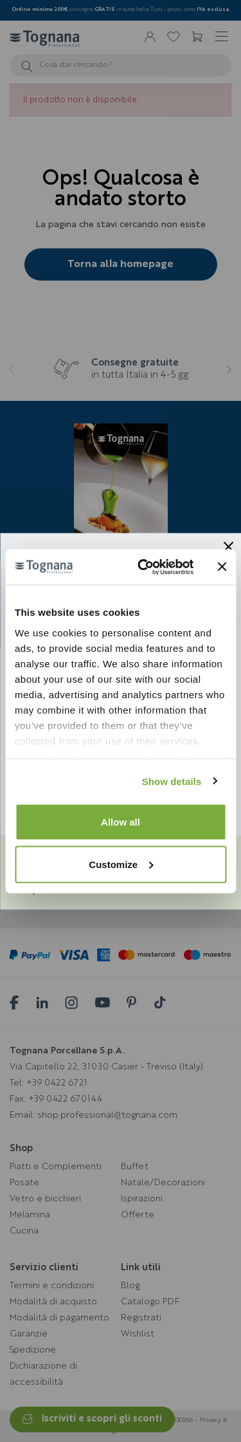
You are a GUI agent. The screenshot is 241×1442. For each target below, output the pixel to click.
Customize (121, 863)
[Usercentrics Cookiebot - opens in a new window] (143, 567)
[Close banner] (221, 566)
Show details (172, 780)
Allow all (120, 822)
